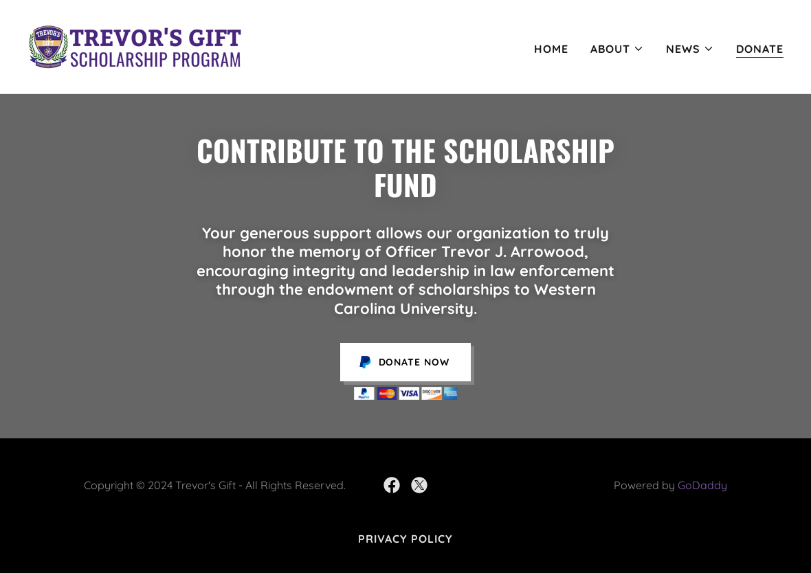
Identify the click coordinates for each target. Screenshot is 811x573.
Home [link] (551, 49)
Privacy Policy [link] (405, 539)
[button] (617, 49)
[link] (134, 45)
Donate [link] (760, 49)
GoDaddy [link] (702, 485)
